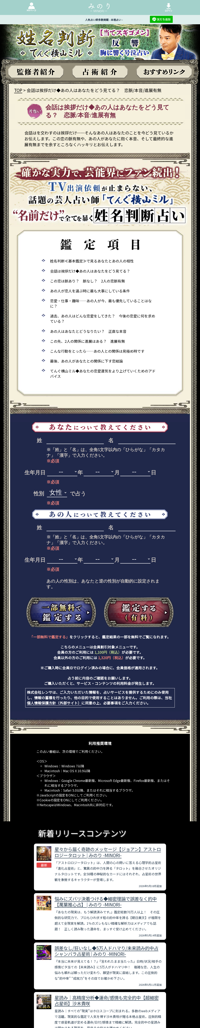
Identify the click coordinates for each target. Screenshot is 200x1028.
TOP (18, 90)
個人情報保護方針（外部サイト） (54, 702)
